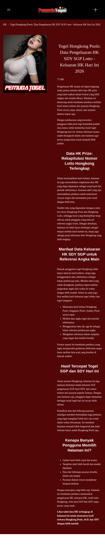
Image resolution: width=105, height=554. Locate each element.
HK (5, 24)
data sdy (81, 326)
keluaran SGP (88, 385)
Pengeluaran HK (65, 86)
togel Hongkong (84, 269)
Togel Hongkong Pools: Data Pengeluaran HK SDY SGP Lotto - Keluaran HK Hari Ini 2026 (55, 24)
